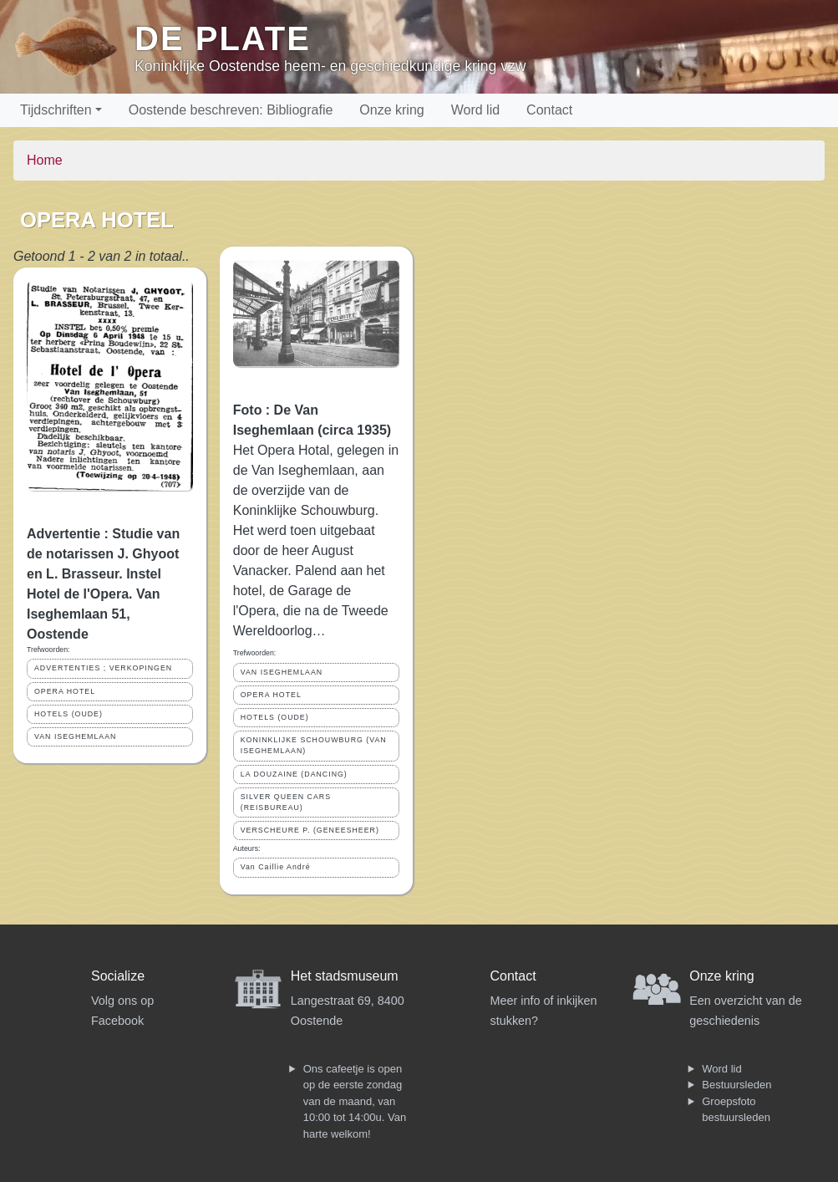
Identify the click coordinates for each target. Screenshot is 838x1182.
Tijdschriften (56, 110)
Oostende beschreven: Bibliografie (231, 110)
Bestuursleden (736, 1084)
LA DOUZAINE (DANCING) (294, 774)
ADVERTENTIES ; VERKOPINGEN (103, 668)
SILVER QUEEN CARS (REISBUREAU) (286, 802)
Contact (549, 110)
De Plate (223, 38)
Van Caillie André (276, 867)
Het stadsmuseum (345, 976)
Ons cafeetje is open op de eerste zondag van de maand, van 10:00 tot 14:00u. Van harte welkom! (354, 1101)
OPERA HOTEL (64, 691)
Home (45, 160)
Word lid (475, 110)
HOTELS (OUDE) (68, 714)
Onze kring (391, 110)
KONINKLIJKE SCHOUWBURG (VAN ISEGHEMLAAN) (314, 745)
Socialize (118, 976)
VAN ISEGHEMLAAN (75, 736)
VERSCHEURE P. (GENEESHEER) (310, 830)
